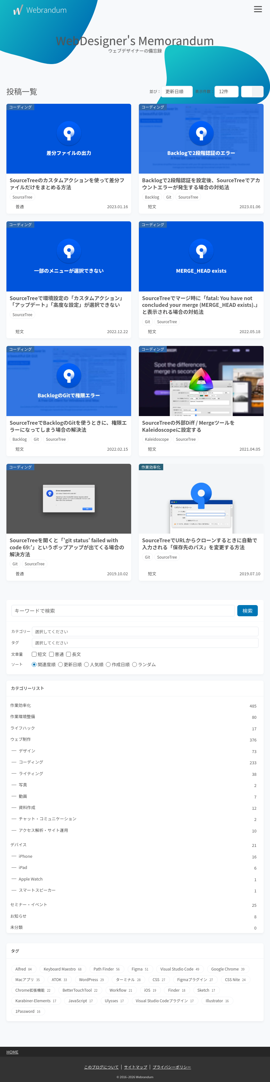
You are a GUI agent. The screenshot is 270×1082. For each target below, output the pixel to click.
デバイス (133, 845)
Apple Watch (138, 880)
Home (12, 1051)
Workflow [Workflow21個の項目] (122, 991)
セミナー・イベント (133, 906)
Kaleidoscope (157, 439)
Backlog (152, 197)
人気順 (93, 664)
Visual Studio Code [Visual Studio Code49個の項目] (181, 970)
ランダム (144, 664)
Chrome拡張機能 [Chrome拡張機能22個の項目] (33, 991)
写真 (138, 785)
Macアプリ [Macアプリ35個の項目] (28, 981)
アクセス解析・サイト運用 (138, 831)
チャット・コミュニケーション (138, 820)
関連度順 (43, 664)
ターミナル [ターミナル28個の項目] (129, 981)
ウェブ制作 (133, 739)
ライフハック (133, 728)
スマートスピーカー (138, 891)
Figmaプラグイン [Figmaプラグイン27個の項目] (196, 981)
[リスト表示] (258, 91)
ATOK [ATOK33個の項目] (60, 981)
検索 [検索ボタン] (248, 610)
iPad (138, 868)
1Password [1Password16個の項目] (28, 1011)
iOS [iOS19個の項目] (151, 991)
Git (169, 197)
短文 (39, 654)
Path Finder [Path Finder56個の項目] (107, 970)
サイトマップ (135, 1067)
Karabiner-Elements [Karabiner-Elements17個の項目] (36, 1001)
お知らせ (133, 917)
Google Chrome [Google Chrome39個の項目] (230, 970)
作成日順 (118, 664)
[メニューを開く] (259, 9)
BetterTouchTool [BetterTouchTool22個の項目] (81, 991)
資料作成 (138, 808)
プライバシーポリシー (172, 1067)
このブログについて (101, 1067)
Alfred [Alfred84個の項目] (23, 970)
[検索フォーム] (123, 611)
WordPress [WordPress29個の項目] (92, 981)
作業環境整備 (133, 717)
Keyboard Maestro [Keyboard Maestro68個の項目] (63, 970)
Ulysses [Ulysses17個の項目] (115, 1001)
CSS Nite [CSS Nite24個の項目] (237, 981)
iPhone (138, 857)
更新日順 (70, 664)
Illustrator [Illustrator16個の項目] (219, 1001)
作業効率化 (133, 705)
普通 (56, 654)
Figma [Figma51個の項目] (141, 970)
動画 (138, 796)
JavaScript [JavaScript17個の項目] (81, 1001)
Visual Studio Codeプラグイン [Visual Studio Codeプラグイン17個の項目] (166, 1001)
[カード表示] (247, 91)
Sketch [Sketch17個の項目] (208, 991)
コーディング (138, 762)
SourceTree (23, 197)
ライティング (138, 774)
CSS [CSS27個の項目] (160, 981)
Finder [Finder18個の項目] (178, 991)
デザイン (138, 751)
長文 (73, 654)
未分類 (133, 928)
